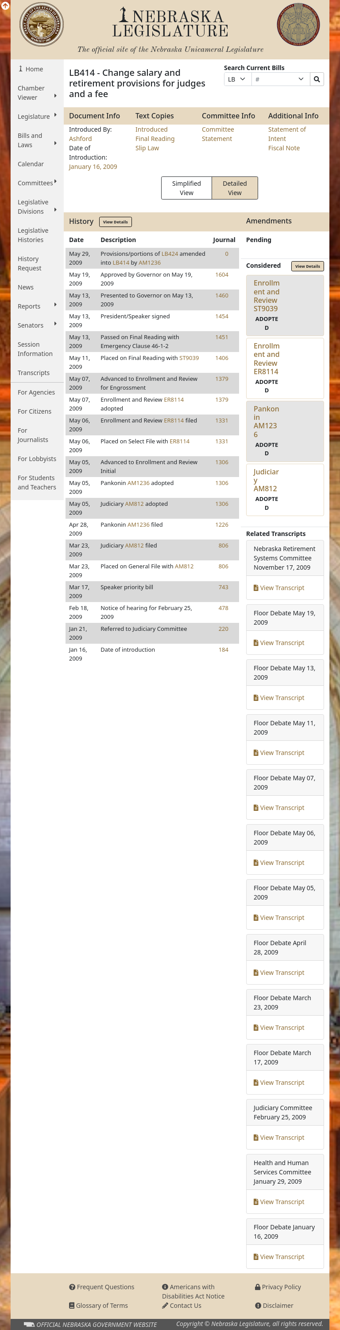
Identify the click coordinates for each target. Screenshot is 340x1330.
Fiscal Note (284, 148)
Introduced (151, 129)
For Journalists (33, 435)
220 (223, 629)
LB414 (121, 262)
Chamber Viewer (37, 93)
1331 (221, 420)
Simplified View (186, 188)
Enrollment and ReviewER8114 (267, 358)
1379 (221, 379)
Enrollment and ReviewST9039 (267, 295)
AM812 (134, 504)
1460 (221, 295)
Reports (37, 305)
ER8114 (174, 399)
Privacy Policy (278, 1287)
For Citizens (34, 411)
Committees (37, 182)
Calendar (31, 164)
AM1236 (150, 262)
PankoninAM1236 (266, 421)
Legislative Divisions (37, 206)
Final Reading (155, 138)
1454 (221, 316)
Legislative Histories (33, 235)
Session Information (35, 349)
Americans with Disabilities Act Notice (193, 1291)
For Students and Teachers (37, 482)
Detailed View (235, 188)
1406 (221, 358)
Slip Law (147, 148)
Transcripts (34, 372)
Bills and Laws (37, 140)
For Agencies (36, 392)
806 (223, 545)
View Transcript (279, 587)
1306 (221, 462)
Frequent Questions (102, 1287)
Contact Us (181, 1305)
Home (33, 69)
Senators (37, 325)
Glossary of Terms (98, 1305)
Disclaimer (274, 1305)
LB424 (170, 254)
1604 (221, 274)
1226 (221, 524)
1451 (221, 337)
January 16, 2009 (93, 166)
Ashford (80, 138)
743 (223, 587)
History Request (30, 263)
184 (223, 649)
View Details (115, 222)
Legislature (37, 116)
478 (223, 608)
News (26, 287)
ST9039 (189, 358)
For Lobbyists (37, 458)
